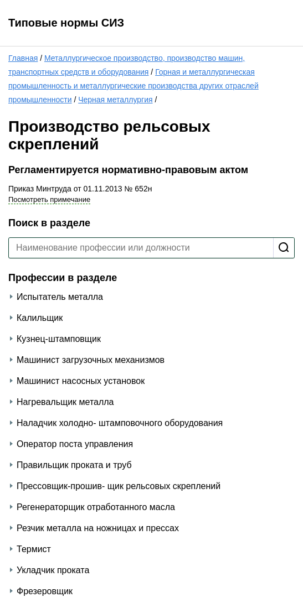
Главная (23, 58)
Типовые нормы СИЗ (66, 23)
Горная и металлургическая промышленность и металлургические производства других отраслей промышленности (133, 85)
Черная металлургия (115, 99)
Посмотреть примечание (49, 199)
